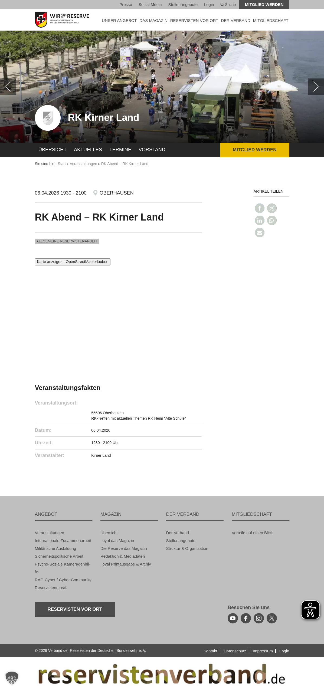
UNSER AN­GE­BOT (119, 20)
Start (62, 164)
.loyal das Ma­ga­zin (117, 540)
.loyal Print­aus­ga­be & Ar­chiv (125, 564)
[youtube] (233, 618)
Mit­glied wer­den (264, 4)
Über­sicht (52, 149)
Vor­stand (152, 149)
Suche (228, 4)
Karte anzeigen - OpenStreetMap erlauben (73, 261)
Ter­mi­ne (120, 149)
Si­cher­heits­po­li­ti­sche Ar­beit (59, 556)
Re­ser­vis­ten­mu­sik (51, 587)
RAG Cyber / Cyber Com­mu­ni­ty (63, 579)
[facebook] (246, 618)
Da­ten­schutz (235, 651)
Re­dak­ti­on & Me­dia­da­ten (122, 556)
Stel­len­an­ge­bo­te (183, 4)
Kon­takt (210, 651)
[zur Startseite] (64, 20)
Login (209, 4)
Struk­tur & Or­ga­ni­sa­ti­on (187, 548)
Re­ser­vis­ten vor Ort (194, 20)
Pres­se (125, 4)
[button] (259, 208)
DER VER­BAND (235, 20)
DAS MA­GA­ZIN (153, 20)
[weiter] (316, 86)
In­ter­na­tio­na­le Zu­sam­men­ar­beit (63, 540)
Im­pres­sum (263, 651)
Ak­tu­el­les (88, 149)
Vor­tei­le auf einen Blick (252, 532)
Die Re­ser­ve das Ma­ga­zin (123, 548)
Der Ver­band (177, 532)
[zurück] (8, 86)
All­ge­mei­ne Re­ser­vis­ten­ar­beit (67, 241)
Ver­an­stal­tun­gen (83, 164)
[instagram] (259, 618)
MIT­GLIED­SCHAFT (271, 20)
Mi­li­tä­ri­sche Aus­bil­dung (55, 548)
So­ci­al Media (150, 4)
